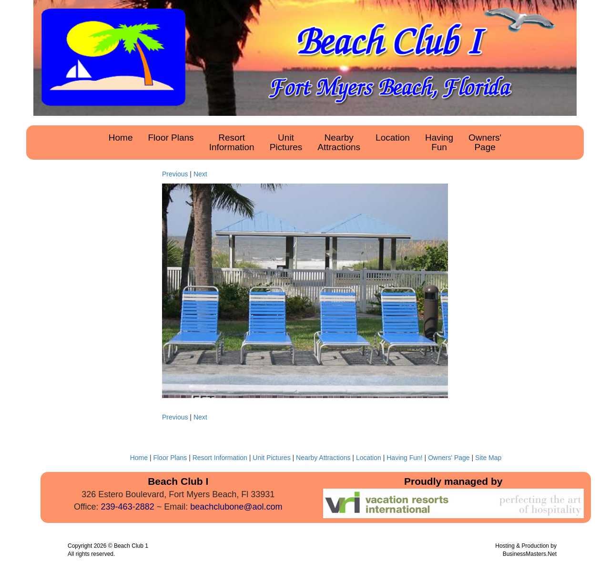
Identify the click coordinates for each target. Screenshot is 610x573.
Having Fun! (404, 457)
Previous (175, 174)
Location (368, 457)
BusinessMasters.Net (530, 554)
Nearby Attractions (323, 457)
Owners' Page (449, 457)
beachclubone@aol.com (236, 507)
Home (139, 457)
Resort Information (220, 457)
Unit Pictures (271, 457)
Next (200, 174)
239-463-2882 (127, 507)
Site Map (488, 457)
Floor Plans (171, 457)
